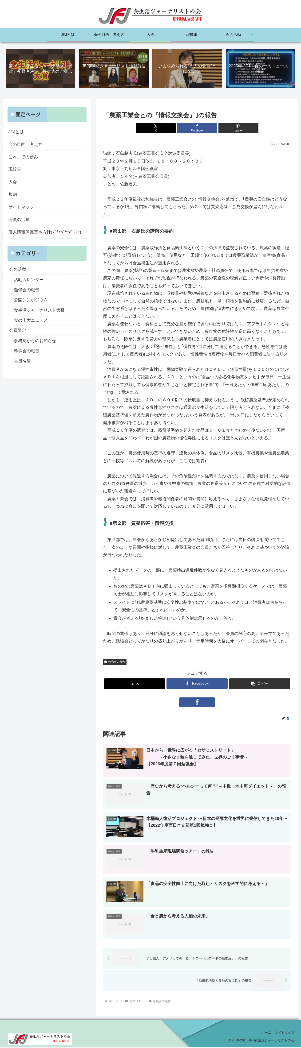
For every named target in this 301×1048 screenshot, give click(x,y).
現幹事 (14, 169)
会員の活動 (19, 220)
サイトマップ (21, 207)
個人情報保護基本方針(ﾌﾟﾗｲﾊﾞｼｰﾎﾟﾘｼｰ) (44, 232)
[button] (229, 128)
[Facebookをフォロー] (197, 702)
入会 (12, 182)
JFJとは (16, 132)
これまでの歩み (23, 157)
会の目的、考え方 (25, 144)
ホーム (264, 1033)
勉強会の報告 (114, 662)
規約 (12, 195)
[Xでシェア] (165, 128)
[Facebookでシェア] (197, 128)
